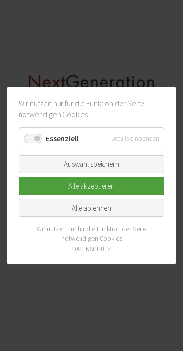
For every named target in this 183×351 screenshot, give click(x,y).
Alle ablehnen (91, 208)
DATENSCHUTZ (91, 249)
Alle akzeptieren (91, 186)
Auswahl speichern (91, 164)
